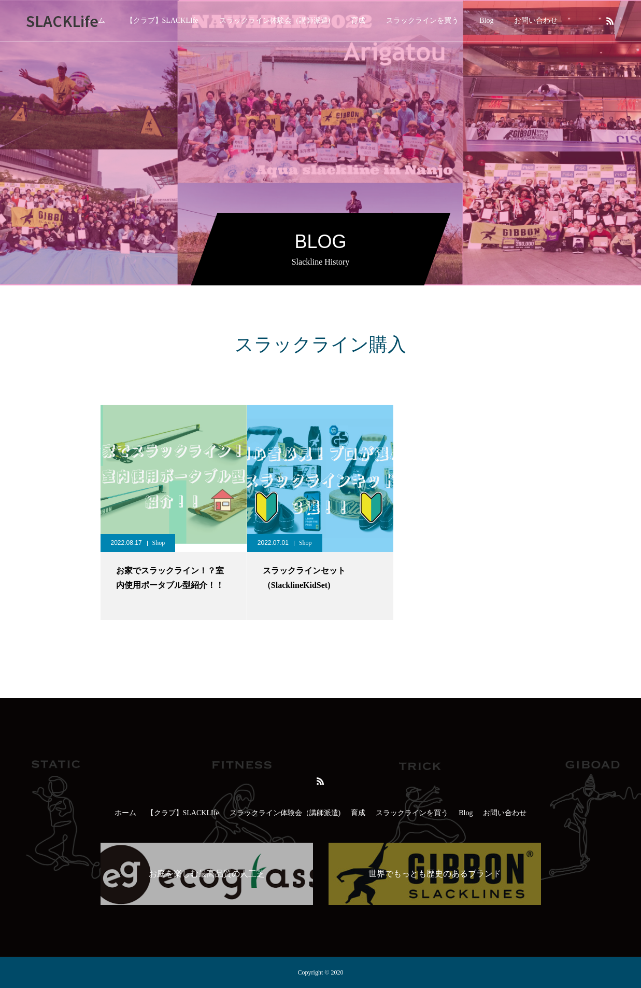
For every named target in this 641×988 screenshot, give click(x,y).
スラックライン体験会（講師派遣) (275, 20)
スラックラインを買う (422, 20)
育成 (358, 20)
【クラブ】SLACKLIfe (162, 20)
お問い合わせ (536, 20)
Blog (486, 20)
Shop (158, 542)
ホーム (125, 813)
